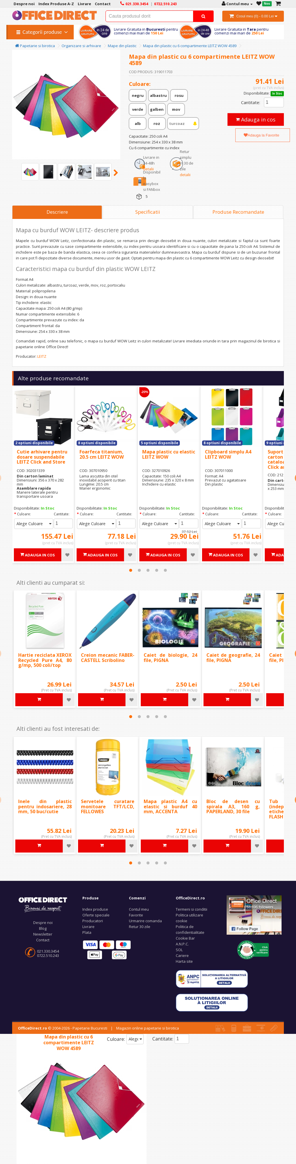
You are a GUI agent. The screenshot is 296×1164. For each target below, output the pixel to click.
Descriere (57, 212)
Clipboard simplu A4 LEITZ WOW (228, 454)
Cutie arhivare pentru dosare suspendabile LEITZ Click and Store (42, 457)
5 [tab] (165, 570)
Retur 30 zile (139, 926)
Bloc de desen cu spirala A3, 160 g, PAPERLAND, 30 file (233, 806)
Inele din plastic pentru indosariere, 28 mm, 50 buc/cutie (45, 806)
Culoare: (24, 514)
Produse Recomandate (238, 212)
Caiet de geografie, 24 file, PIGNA (233, 657)
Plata (86, 932)
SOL (179, 949)
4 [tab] (156, 570)
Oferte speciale (96, 915)
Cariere (182, 955)
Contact (42, 939)
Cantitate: (250, 102)
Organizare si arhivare (81, 45)
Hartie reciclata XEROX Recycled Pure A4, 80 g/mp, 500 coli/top (45, 660)
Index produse (95, 909)
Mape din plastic (122, 45)
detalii (148, 168)
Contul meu (139, 909)
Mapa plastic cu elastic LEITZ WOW (168, 454)
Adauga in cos (255, 119)
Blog (43, 928)
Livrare (88, 926)
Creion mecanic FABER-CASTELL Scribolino (107, 657)
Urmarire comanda (145, 920)
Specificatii (147, 212)
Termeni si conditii (191, 909)
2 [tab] (139, 570)
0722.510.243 (48, 955)
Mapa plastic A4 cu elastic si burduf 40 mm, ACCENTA (170, 806)
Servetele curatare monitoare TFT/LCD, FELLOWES (107, 806)
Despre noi (43, 922)
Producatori (92, 920)
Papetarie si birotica (35, 45)
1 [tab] (130, 570)
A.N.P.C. (182, 944)
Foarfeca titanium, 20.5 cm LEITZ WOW (101, 454)
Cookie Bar (185, 938)
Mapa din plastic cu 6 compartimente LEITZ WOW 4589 (189, 45)
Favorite (136, 915)
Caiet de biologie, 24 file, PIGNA (170, 657)
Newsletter (42, 934)
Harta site (184, 961)
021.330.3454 (48, 951)
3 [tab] (148, 570)
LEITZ (41, 356)
